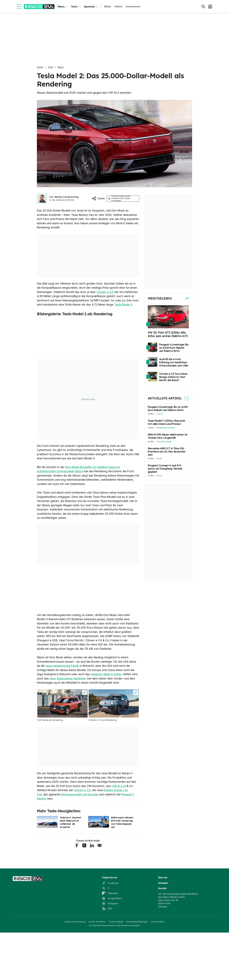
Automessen (133, 6)
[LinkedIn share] (92, 883)
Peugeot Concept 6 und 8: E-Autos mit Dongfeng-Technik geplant (165, 468)
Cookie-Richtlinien (97, 960)
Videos (118, 6)
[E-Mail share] (99, 883)
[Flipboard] (110, 931)
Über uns (162, 915)
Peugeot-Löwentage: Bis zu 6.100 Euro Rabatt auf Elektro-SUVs (168, 408)
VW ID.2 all (119, 824)
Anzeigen (163, 921)
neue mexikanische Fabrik (62, 704)
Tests (74, 6)
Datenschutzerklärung (75, 960)
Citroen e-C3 (82, 828)
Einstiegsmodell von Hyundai (79, 832)
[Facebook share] (77, 883)
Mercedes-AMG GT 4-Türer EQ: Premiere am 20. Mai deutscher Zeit (166, 451)
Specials (89, 6)
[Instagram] (110, 941)
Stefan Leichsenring (67, 196)
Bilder (107, 6)
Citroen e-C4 (105, 292)
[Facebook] (110, 921)
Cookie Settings (116, 960)
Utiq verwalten (157, 960)
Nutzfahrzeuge (164, 441)
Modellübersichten (166, 428)
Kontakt (162, 926)
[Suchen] (203, 6)
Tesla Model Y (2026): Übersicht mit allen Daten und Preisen (166, 422)
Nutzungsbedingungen (137, 960)
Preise (160, 414)
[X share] (84, 883)
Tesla (50, 67)
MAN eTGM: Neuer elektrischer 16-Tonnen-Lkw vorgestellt (168, 436)
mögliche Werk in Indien (106, 712)
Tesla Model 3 (123, 304)
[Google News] (112, 936)
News (61, 6)
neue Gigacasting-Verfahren (67, 716)
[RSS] (107, 946)
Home (40, 67)
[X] (105, 926)
